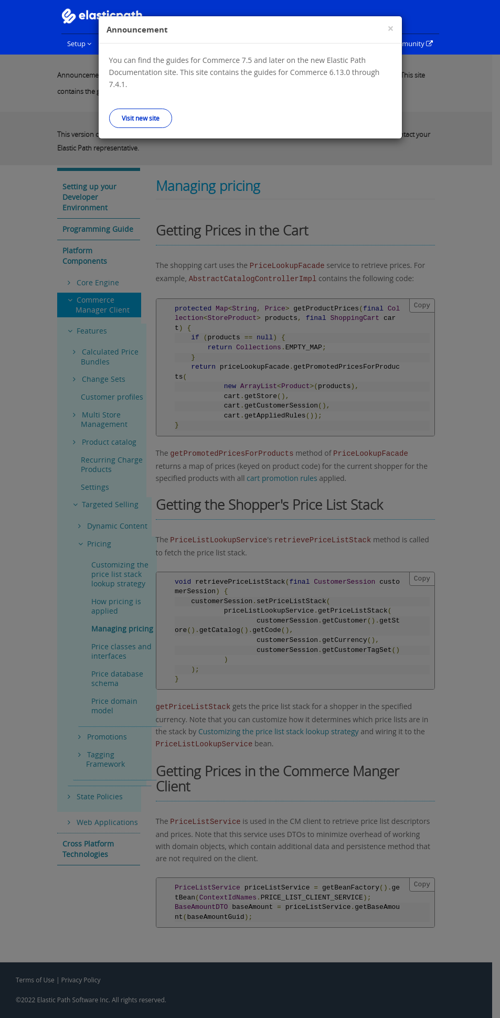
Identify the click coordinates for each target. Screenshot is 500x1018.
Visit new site (140, 118)
